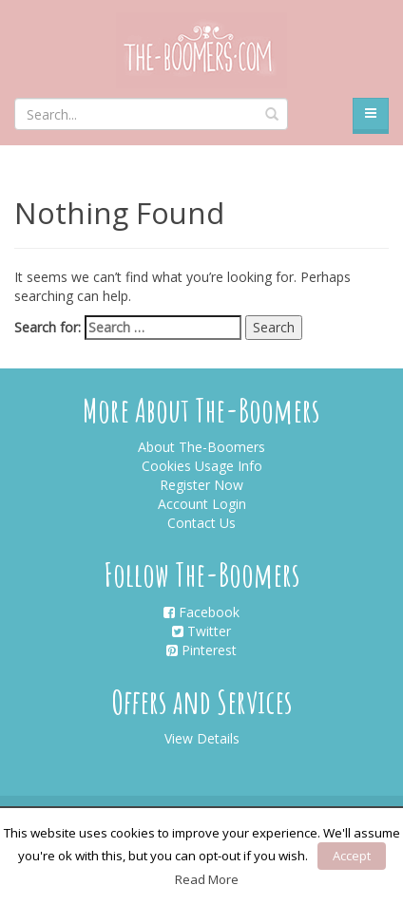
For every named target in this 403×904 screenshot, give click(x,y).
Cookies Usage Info (202, 466)
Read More (207, 879)
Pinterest (201, 650)
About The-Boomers (201, 447)
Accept (352, 855)
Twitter (201, 631)
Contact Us (201, 523)
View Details (202, 738)
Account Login (202, 504)
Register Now (201, 485)
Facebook (201, 612)
